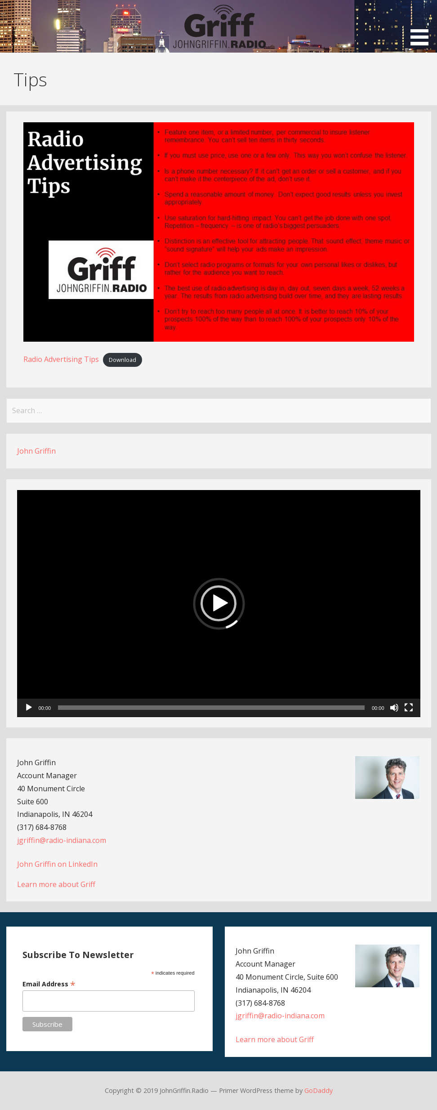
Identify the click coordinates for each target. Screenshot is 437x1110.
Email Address (49, 984)
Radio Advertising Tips (61, 359)
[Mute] (394, 707)
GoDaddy (318, 1090)
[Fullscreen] (408, 707)
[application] (218, 603)
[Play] (28, 707)
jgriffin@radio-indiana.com (61, 840)
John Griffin (36, 451)
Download (122, 360)
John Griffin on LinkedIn (57, 864)
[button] (422, 24)
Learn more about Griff (56, 884)
